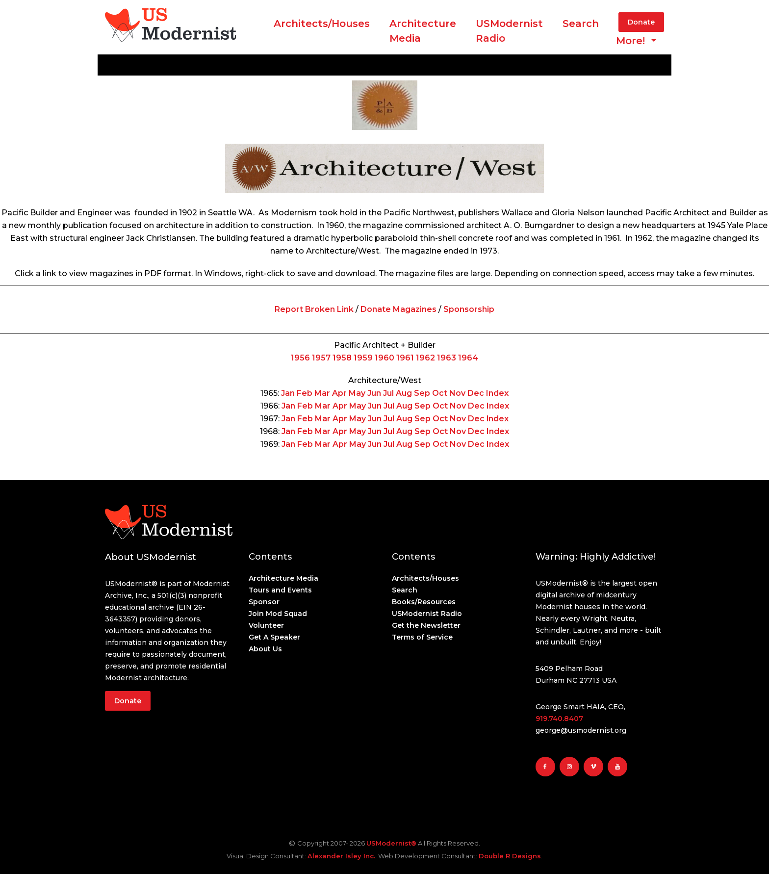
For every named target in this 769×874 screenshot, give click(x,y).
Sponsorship (468, 309)
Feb (304, 393)
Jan (288, 393)
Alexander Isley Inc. (341, 856)
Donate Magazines (398, 309)
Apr (339, 393)
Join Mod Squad (278, 613)
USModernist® (391, 843)
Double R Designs (510, 856)
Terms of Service (422, 637)
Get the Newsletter (426, 625)
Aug (404, 393)
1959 (363, 357)
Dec (475, 393)
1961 (405, 357)
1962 (425, 357)
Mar (322, 393)
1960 (384, 357)
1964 (468, 357)
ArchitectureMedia (422, 31)
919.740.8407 (559, 718)
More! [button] (632, 41)
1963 (446, 357)
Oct (439, 393)
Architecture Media (283, 578)
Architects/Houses (322, 23)
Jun (374, 393)
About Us (265, 648)
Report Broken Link (314, 309)
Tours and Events (280, 590)
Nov (457, 393)
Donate (641, 22)
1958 (342, 357)
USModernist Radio (509, 31)
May (357, 393)
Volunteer (266, 625)
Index (497, 393)
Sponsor (264, 601)
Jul (388, 393)
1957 (321, 357)
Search (581, 23)
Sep (422, 393)
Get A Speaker (274, 637)
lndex (498, 418)
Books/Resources (424, 601)
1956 (300, 357)
